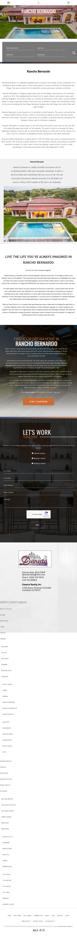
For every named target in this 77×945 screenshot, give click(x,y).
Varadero (6, 898)
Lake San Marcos (7, 799)
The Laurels (7, 886)
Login (67, 915)
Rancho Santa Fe (8, 714)
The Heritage (7, 880)
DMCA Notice (26, 921)
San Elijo (6, 854)
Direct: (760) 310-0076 (33, 577)
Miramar (4, 664)
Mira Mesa (5, 658)
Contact (60, 915)
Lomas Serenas (6, 817)
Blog (53, 915)
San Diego (6, 722)
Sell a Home (27, 915)
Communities (38, 915)
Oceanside (4, 676)
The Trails (6, 892)
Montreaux (5, 829)
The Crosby (6, 874)
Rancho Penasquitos (10, 708)
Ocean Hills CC (8, 837)
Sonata (5, 860)
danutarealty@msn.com (33, 574)
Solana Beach (7, 740)
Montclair (5, 823)
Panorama (6, 843)
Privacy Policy (38, 921)
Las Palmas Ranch (7, 811)
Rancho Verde (7, 849)
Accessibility (50, 921)
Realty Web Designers (66, 926)
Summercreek (7, 866)
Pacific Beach (7, 684)
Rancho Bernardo (9, 702)
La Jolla (4, 652)
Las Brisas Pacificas (8, 805)
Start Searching (39, 408)
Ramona (5, 696)
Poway (5, 690)
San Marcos (7, 728)
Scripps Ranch (8, 734)
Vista (4, 752)
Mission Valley (6, 670)
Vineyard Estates (8, 904)
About (47, 915)
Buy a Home (17, 915)
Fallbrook (4, 646)
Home (9, 915)
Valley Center (7, 746)
